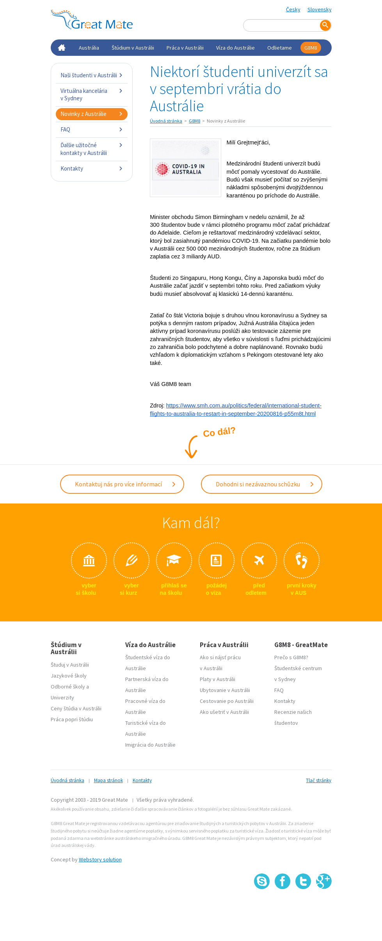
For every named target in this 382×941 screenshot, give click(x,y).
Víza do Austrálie (235, 47)
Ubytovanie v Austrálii (225, 690)
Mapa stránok (108, 780)
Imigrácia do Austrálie (150, 744)
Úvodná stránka (166, 121)
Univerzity (62, 697)
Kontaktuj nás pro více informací (125, 484)
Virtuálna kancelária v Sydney (91, 94)
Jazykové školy (69, 675)
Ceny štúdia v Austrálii (76, 708)
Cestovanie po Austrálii (227, 700)
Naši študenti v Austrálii (91, 75)
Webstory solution (100, 859)
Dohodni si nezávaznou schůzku (265, 484)
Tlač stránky (318, 780)
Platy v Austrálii (217, 679)
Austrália (89, 47)
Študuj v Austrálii (70, 664)
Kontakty (91, 168)
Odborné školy (68, 686)
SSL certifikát (303, 906)
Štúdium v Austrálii (133, 47)
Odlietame (279, 47)
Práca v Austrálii (185, 47)
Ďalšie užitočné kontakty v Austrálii (91, 149)
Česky (293, 9)
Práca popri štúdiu (72, 719)
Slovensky (319, 9)
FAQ (91, 129)
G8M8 (310, 47)
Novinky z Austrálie (91, 113)
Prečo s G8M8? (291, 657)
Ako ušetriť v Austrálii (224, 711)
